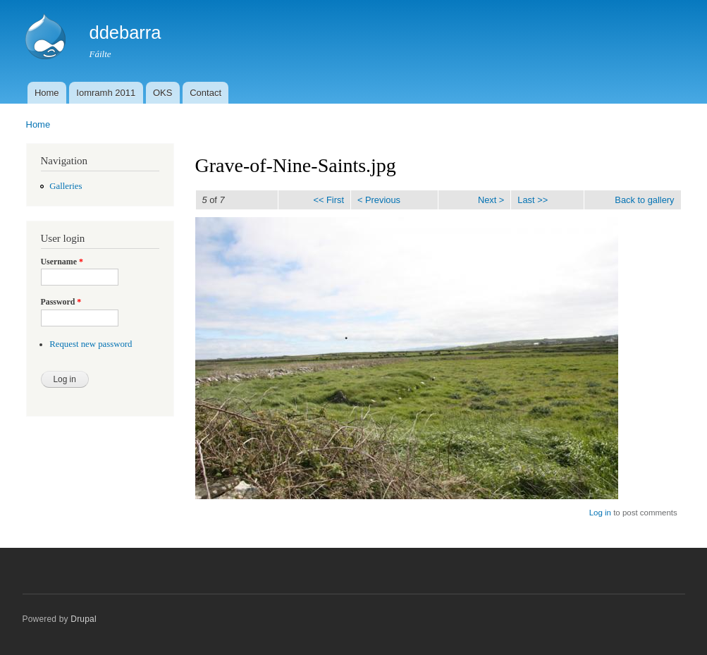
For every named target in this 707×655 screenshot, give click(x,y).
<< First (328, 200)
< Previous (378, 200)
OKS (162, 92)
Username (62, 262)
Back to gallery (644, 200)
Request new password (90, 344)
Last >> (532, 200)
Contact (205, 92)
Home (47, 92)
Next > (491, 200)
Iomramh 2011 (105, 92)
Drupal (83, 619)
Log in (600, 512)
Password (61, 302)
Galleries (65, 186)
